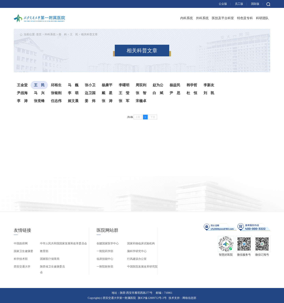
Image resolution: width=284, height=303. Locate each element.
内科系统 (186, 18)
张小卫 (90, 85)
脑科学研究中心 (137, 251)
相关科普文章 (89, 34)
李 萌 (73, 93)
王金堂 (22, 85)
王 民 (74, 34)
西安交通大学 (22, 266)
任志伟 (56, 101)
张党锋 (39, 101)
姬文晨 (73, 101)
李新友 (209, 85)
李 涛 (22, 101)
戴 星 (107, 93)
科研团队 (262, 18)
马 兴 (39, 93)
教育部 (44, 251)
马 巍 (73, 85)
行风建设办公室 (137, 258)
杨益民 (175, 85)
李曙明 (124, 85)
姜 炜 (90, 101)
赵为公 (158, 85)
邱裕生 (56, 85)
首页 (39, 34)
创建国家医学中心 (108, 243)
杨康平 (107, 85)
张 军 (124, 101)
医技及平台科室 (223, 18)
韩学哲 (192, 85)
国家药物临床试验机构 (141, 243)
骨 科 (63, 34)
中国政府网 (21, 243)
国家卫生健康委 (23, 251)
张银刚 (56, 93)
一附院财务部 (105, 266)
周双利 (141, 85)
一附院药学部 (105, 251)
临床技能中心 (105, 258)
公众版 (223, 3)
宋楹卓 (141, 101)
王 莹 (124, 93)
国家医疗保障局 (49, 258)
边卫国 (90, 93)
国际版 (255, 3)
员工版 (239, 3)
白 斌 (158, 93)
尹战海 (22, 93)
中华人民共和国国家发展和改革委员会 (63, 243)
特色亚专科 (245, 18)
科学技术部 (21, 258)
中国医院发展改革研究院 (142, 266)
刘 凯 (209, 93)
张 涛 (107, 101)
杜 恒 (192, 93)
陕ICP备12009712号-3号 (152, 297)
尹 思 (175, 93)
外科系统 (202, 18)
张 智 (141, 93)
